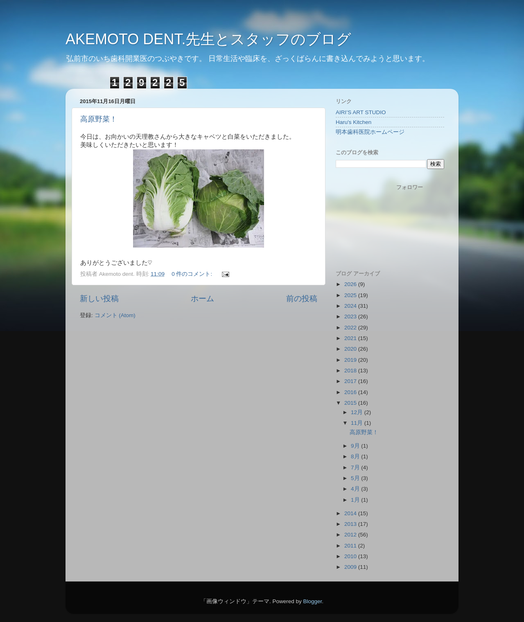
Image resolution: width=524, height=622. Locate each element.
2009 (351, 567)
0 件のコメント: (193, 274)
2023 (351, 316)
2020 (351, 349)
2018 (351, 370)
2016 (351, 392)
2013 (351, 524)
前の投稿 (301, 298)
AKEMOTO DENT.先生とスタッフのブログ (208, 39)
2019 (351, 360)
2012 (351, 535)
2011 (351, 546)
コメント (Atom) (115, 315)
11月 (357, 423)
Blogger (312, 601)
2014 (351, 513)
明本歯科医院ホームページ (370, 132)
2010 (351, 556)
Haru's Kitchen (353, 122)
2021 (351, 338)
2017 (351, 381)
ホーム (202, 298)
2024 (351, 306)
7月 (356, 467)
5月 (356, 478)
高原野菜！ (98, 119)
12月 (357, 412)
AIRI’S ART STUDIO (361, 112)
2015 (351, 403)
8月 (356, 456)
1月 (356, 500)
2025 (351, 295)
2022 (351, 328)
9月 (356, 446)
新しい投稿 (99, 298)
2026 (351, 284)
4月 (356, 489)
